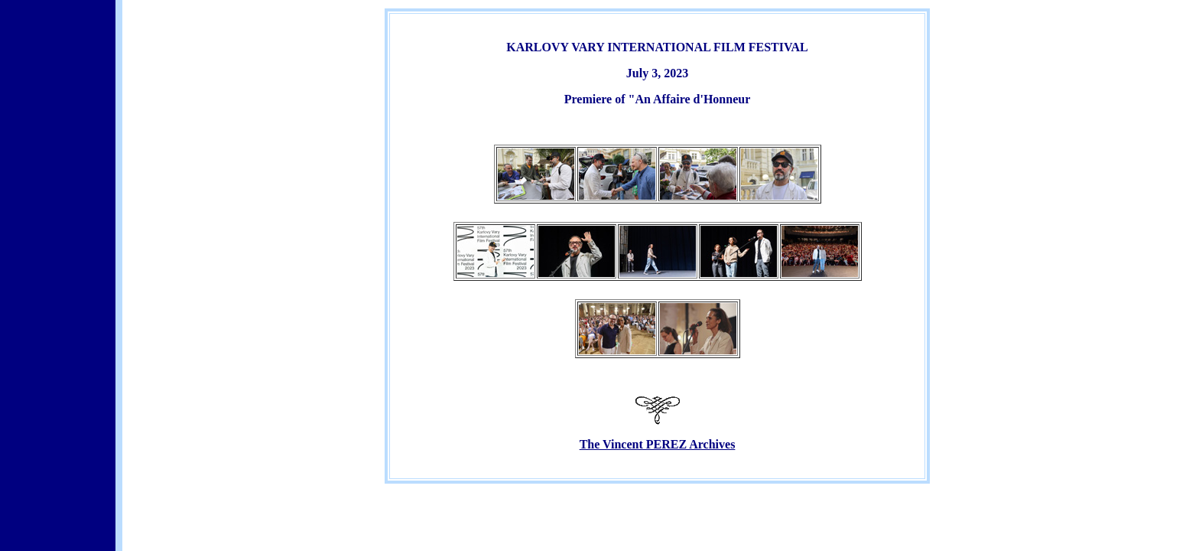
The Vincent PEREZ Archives (658, 444)
